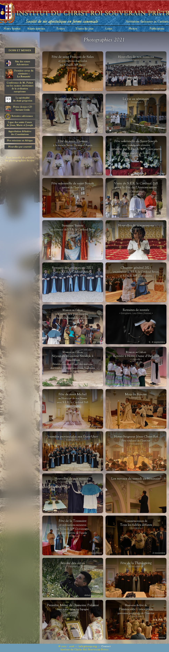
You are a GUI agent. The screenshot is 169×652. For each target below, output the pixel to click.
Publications (157, 28)
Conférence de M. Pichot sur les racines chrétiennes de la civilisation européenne (19, 87)
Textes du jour (84, 28)
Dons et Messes (20, 50)
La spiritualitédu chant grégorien (19, 99)
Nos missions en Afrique (20, 140)
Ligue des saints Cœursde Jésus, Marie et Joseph (20, 123)
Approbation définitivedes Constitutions (19, 133)
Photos (133, 28)
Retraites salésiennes (19, 116)
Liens (108, 28)
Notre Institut (12, 28)
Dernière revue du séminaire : (19, 74)
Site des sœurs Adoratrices (18, 63)
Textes (60, 28)
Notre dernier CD (19, 108)
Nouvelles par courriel (19, 147)
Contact (106, 646)
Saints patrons (36, 28)
